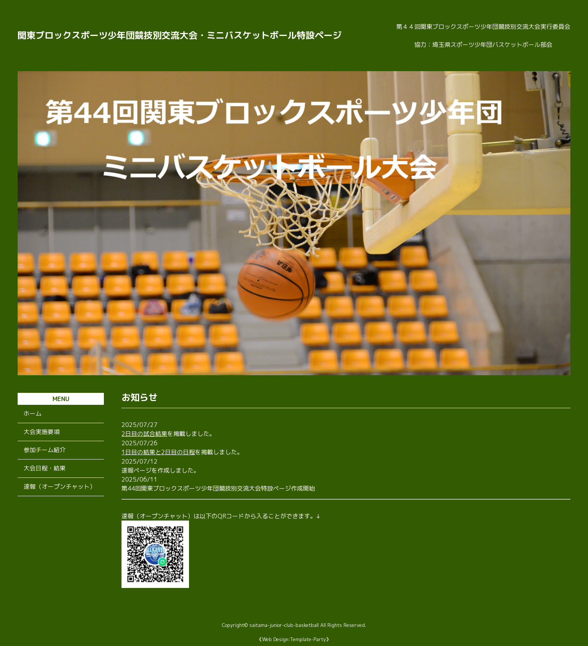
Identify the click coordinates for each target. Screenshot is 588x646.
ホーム (33, 414)
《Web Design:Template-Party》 (294, 638)
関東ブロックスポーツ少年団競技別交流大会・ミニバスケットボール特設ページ (180, 35)
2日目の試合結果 (144, 434)
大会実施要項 (42, 432)
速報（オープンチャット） (60, 487)
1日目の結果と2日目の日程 (158, 452)
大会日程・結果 (45, 469)
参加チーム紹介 (45, 450)
